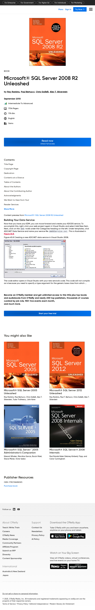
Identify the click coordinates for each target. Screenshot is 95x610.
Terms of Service (9, 604)
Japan (5, 575)
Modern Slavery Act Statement (62, 604)
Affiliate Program (10, 546)
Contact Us (37, 527)
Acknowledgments (12, 196)
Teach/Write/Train (11, 527)
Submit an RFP (9, 550)
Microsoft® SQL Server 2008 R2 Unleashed (43, 215)
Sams (10, 123)
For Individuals (60, 3)
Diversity (6, 554)
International (9, 566)
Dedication (9, 173)
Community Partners (11, 543)
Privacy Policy (38, 535)
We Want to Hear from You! (16, 200)
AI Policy (35, 539)
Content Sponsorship (12, 558)
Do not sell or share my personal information (20, 594)
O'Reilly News (8, 535)
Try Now (80, 9)
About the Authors (12, 187)
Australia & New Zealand (13, 571)
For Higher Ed (44, 3)
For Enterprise (10, 3)
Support (36, 522)
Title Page (8, 164)
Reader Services (11, 205)
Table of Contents (12, 182)
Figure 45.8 (9, 234)
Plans (60, 9)
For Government (27, 3)
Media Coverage (10, 539)
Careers (6, 531)
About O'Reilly (10, 522)
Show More (9, 209)
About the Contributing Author (18, 191)
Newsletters (37, 531)
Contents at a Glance (14, 178)
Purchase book (11, 486)
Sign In (68, 9)
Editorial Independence (39, 604)
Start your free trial (47, 313)
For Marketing (76, 3)
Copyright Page (11, 169)
